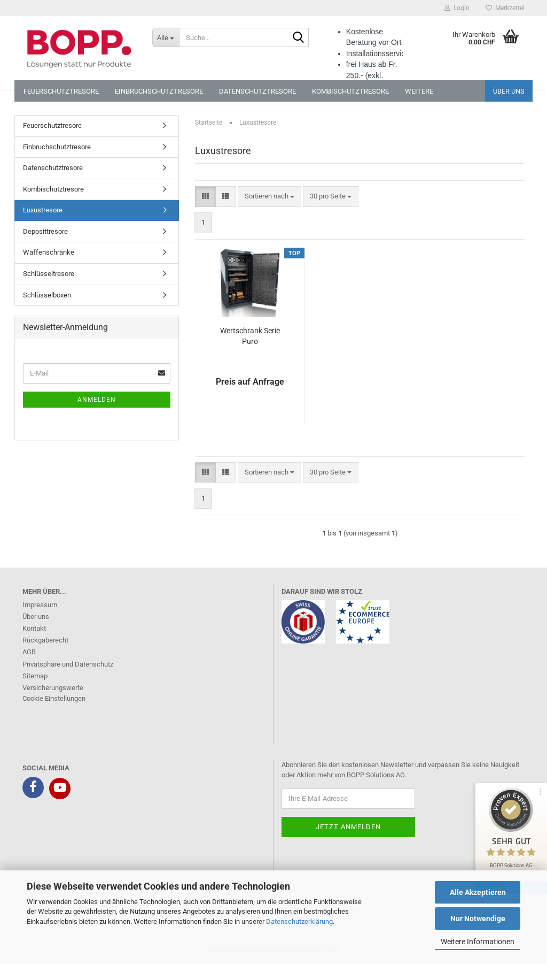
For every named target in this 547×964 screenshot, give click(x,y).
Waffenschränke (48, 252)
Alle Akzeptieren (478, 892)
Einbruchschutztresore (159, 91)
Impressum (39, 605)
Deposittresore (45, 231)
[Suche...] (165, 37)
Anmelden (96, 399)
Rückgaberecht (45, 640)
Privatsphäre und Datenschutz (67, 664)
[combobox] (269, 196)
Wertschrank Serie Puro (250, 336)
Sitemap (35, 676)
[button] (205, 196)
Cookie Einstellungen (53, 698)
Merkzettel (505, 8)
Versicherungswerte (52, 688)
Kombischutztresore (350, 91)
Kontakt (34, 628)
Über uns (509, 91)
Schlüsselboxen (47, 295)
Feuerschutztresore (61, 91)
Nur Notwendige (477, 918)
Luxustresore (42, 210)
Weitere (419, 91)
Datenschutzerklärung (299, 921)
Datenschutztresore (257, 91)
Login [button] (457, 8)
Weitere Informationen (477, 941)
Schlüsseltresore (48, 274)
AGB (29, 652)
